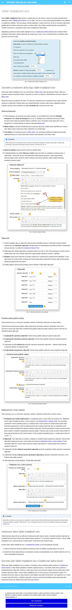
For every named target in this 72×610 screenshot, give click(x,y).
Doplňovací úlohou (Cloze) (45, 32)
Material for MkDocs (12, 586)
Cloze (36, 580)
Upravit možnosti (11, 602)
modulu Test (6, 524)
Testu (57, 92)
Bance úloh (38, 92)
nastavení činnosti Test (31, 248)
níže (16, 36)
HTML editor (31, 132)
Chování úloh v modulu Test (48, 421)
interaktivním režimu (32, 545)
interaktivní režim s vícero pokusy (51, 441)
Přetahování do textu (19, 20)
